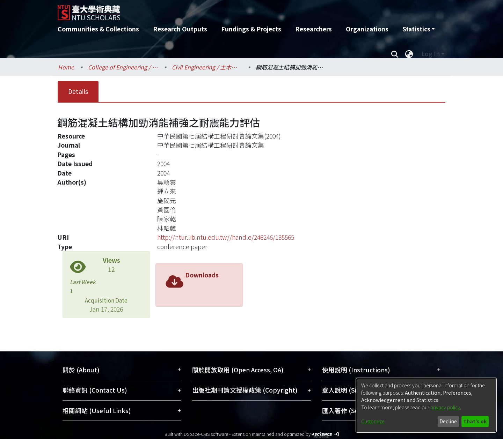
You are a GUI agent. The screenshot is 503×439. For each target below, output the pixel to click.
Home (66, 67)
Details (78, 91)
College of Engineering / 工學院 (123, 67)
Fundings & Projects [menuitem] (251, 28)
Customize (373, 421)
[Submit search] (394, 54)
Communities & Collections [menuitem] (98, 28)
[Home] (214, 10)
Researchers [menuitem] (313, 28)
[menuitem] (418, 29)
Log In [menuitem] (430, 53)
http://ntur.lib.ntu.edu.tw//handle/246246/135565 (225, 237)
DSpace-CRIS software (206, 434)
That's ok (475, 421)
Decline (448, 421)
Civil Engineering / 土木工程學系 (207, 67)
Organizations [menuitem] (367, 28)
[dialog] (426, 405)
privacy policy (445, 407)
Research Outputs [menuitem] (180, 28)
